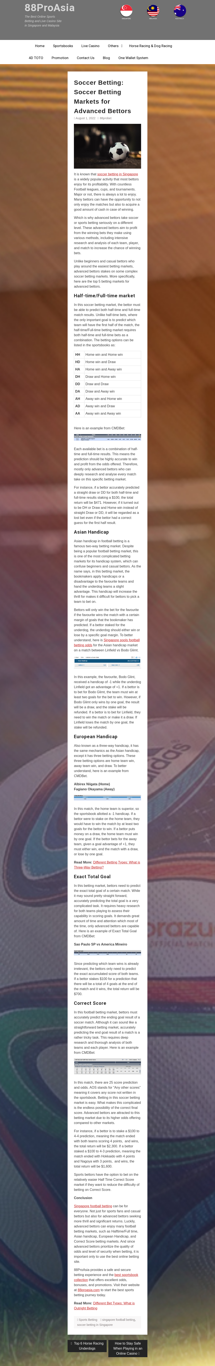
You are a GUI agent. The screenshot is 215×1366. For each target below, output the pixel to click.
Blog (106, 58)
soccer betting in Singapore (117, 174)
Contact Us (85, 58)
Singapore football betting (93, 1206)
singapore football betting (118, 1319)
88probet (105, 118)
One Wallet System (133, 58)
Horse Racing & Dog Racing (150, 46)
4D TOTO (36, 58)
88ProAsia (50, 8)
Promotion (60, 58)
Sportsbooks (63, 46)
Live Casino (90, 46)
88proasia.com (89, 1290)
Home (40, 46)
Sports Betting (88, 1319)
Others (113, 46)
